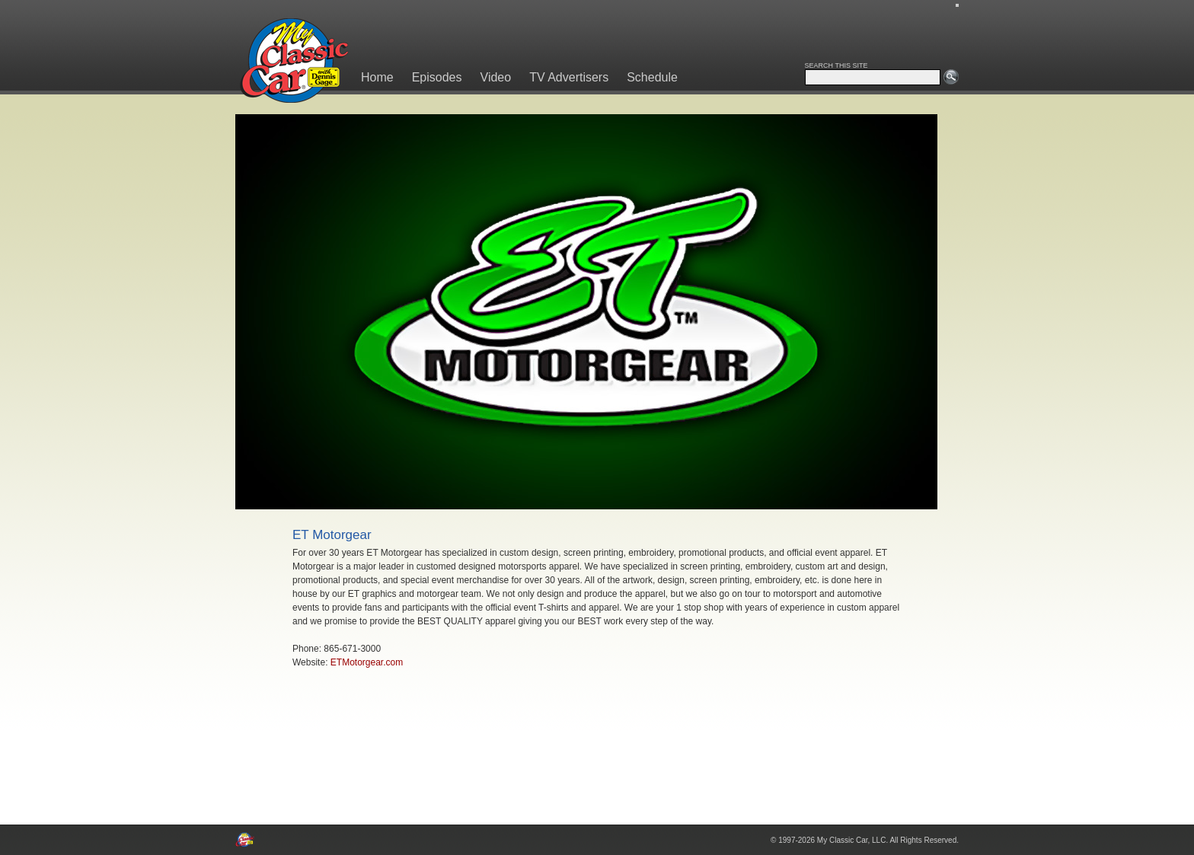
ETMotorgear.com (366, 662)
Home (377, 77)
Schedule (652, 77)
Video (496, 77)
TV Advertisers (568, 77)
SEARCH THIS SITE (836, 65)
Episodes (437, 77)
